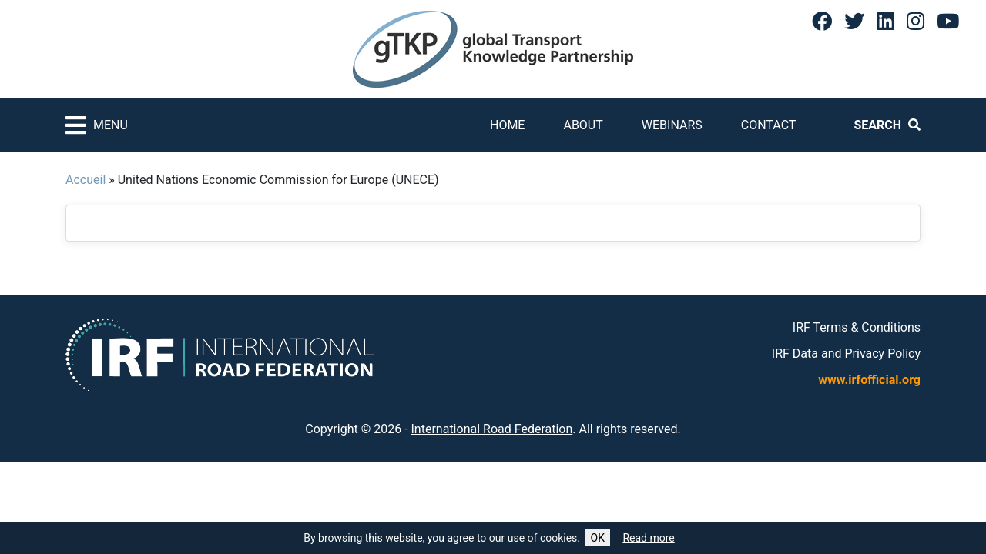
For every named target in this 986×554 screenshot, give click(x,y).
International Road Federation (492, 429)
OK (598, 538)
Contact (769, 125)
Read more (648, 538)
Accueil (85, 179)
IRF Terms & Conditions (857, 327)
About (582, 125)
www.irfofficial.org (869, 379)
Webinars (672, 125)
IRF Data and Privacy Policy (846, 353)
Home (507, 125)
